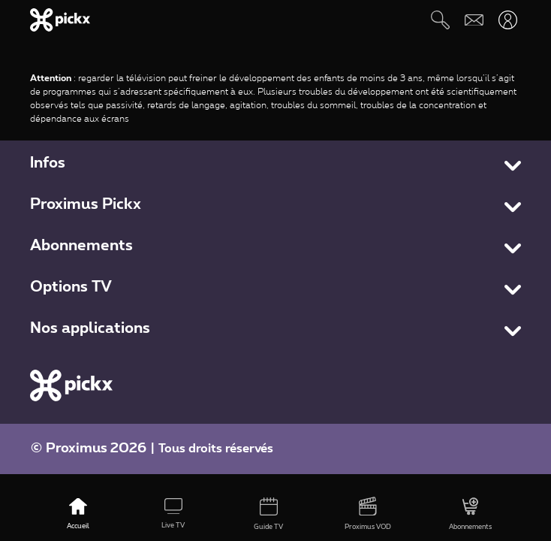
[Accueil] (77, 514)
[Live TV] (173, 514)
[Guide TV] (268, 514)
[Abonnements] (470, 514)
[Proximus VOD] (368, 514)
